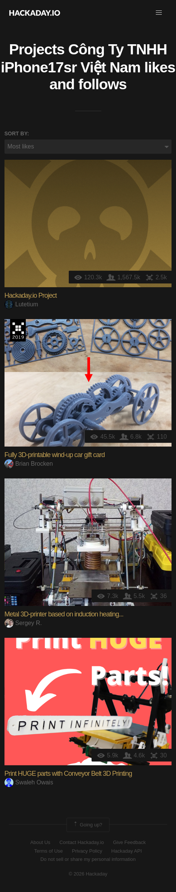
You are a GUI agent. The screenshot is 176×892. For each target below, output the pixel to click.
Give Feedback (129, 842)
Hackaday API (126, 851)
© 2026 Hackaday (88, 874)
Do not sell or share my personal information (88, 859)
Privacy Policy (87, 851)
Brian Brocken (28, 463)
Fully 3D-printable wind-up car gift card (54, 455)
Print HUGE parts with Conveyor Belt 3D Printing (68, 773)
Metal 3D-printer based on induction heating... (63, 614)
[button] (159, 12)
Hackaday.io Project (30, 295)
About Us (40, 842)
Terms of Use (48, 851)
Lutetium (21, 304)
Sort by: (16, 133)
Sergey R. (23, 623)
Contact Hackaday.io (81, 842)
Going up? (87, 825)
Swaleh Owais (28, 782)
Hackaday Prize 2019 (18, 330)
